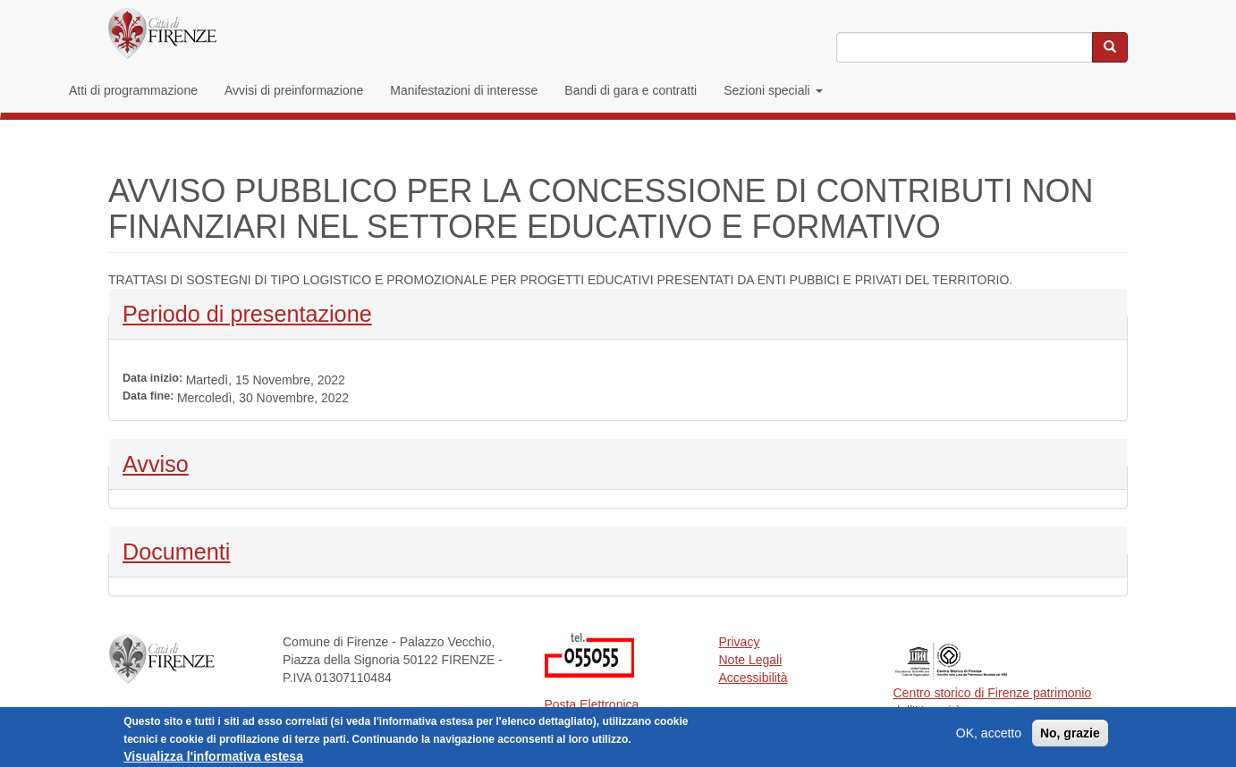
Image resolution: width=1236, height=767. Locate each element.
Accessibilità (753, 677)
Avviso (169, 462)
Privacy (739, 642)
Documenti (176, 549)
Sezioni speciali (773, 90)
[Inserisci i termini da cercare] (964, 47)
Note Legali (751, 660)
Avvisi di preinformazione (293, 90)
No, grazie (1070, 736)
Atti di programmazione (133, 90)
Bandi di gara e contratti (630, 90)
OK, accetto (988, 736)
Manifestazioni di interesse (464, 90)
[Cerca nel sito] (1110, 47)
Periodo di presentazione (247, 312)
